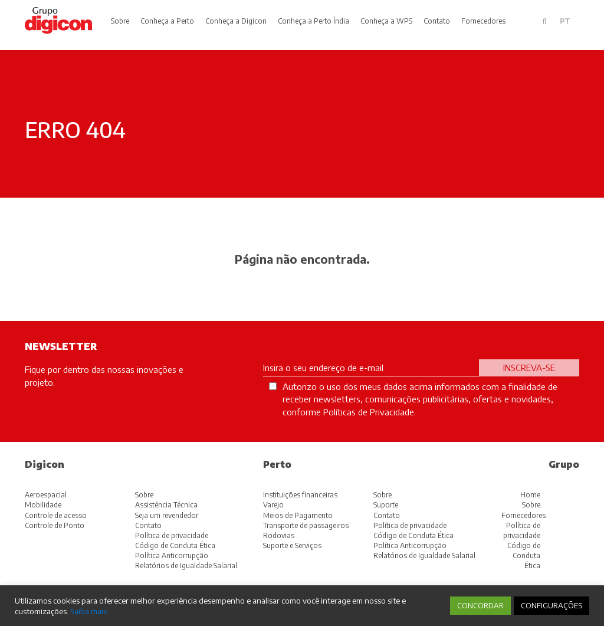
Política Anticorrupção (171, 555)
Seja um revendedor (166, 515)
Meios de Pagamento (298, 515)
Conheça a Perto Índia (313, 21)
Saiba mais (88, 611)
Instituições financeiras (300, 494)
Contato (437, 21)
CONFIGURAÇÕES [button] (551, 605)
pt (565, 21)
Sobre (120, 21)
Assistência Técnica (166, 504)
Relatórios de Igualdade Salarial (186, 565)
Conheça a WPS (386, 21)
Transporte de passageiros (306, 525)
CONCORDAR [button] (480, 605)
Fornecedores (483, 21)
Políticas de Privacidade (368, 412)
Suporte (385, 504)
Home (530, 494)
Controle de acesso (56, 515)
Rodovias (278, 535)
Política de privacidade (171, 535)
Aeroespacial (46, 494)
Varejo (273, 504)
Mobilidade (43, 504)
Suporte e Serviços (292, 545)
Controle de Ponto (54, 525)
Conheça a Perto (167, 21)
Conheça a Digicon (236, 21)
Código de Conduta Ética (175, 545)
